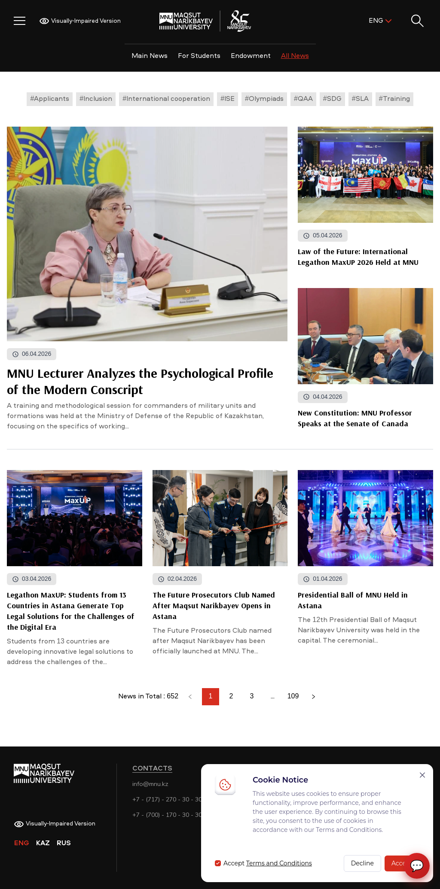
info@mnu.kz (150, 784)
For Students (199, 56)
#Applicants (49, 99)
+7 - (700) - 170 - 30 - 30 (167, 815)
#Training (394, 99)
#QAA (303, 99)
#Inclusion (95, 99)
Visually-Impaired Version (80, 21)
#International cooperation (166, 99)
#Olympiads (264, 99)
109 (293, 696)
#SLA (360, 99)
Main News (149, 56)
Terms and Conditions (279, 863)
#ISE (227, 99)
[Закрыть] (422, 775)
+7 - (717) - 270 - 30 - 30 (167, 799)
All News (295, 56)
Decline (362, 863)
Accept (401, 863)
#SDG (332, 99)
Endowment (251, 56)
